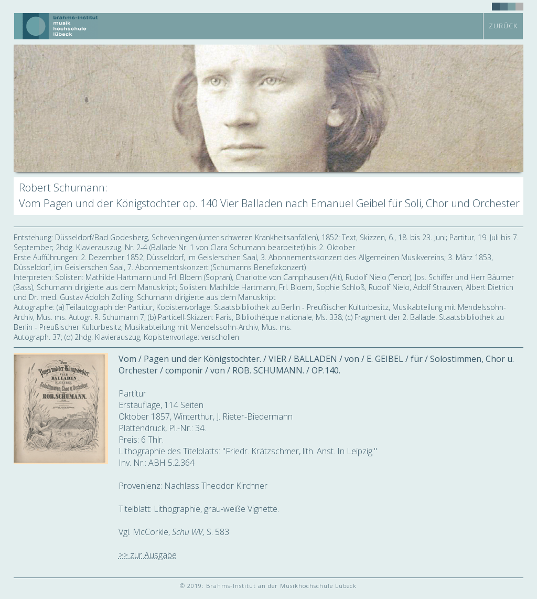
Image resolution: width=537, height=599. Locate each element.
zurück (503, 26)
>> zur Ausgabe (148, 555)
